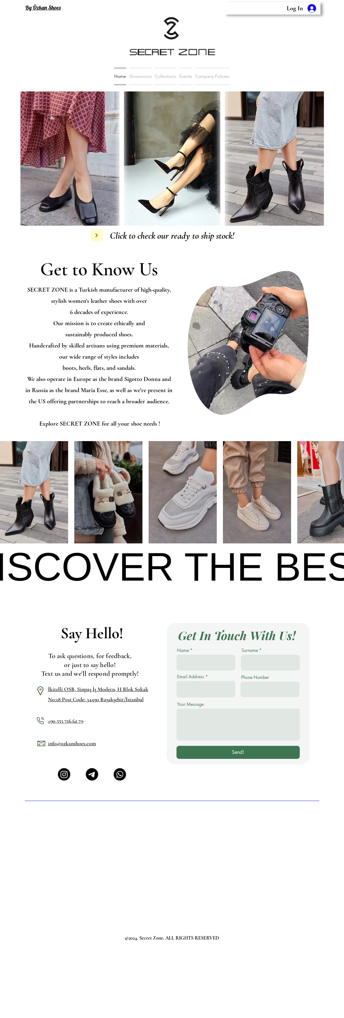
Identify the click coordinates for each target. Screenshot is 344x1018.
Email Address (190, 677)
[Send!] (238, 752)
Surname (250, 650)
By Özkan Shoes (43, 7)
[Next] (97, 235)
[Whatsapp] (120, 774)
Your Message (190, 704)
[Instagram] (64, 774)
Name (183, 650)
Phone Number (255, 677)
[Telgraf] (92, 774)
